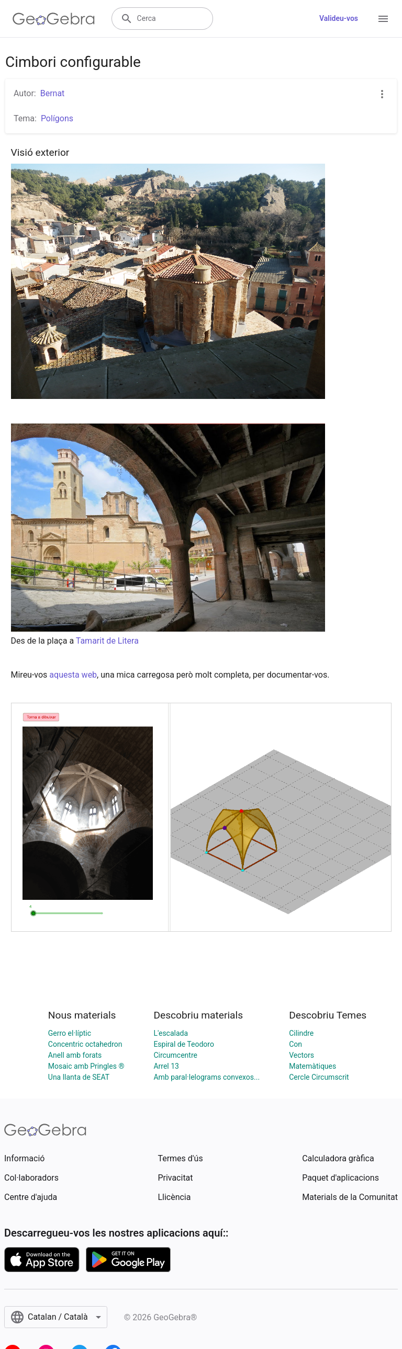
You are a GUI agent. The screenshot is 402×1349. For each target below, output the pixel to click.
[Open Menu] (383, 19)
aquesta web (73, 675)
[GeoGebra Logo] (54, 19)
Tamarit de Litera (107, 641)
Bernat (52, 93)
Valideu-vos (338, 18)
